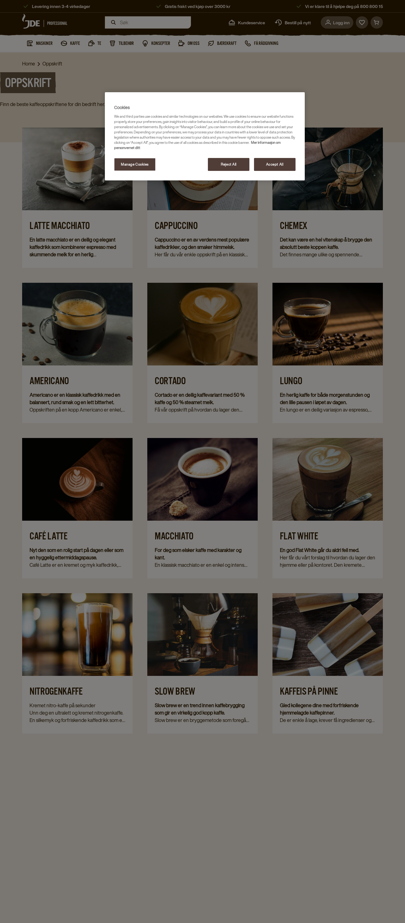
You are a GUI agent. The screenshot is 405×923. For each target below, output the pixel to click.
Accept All (275, 164)
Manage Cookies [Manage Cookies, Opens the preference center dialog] (135, 164)
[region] (205, 136)
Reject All (228, 164)
